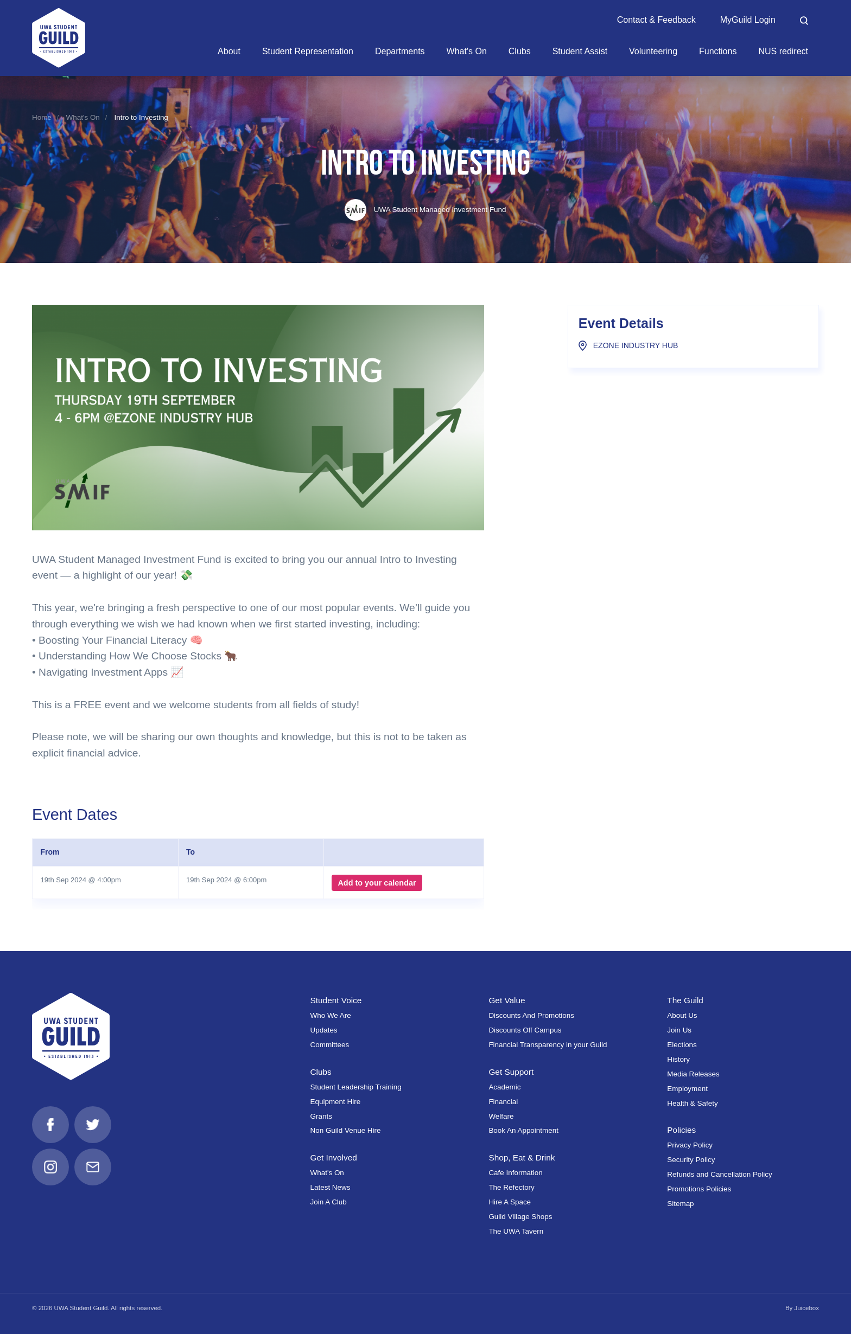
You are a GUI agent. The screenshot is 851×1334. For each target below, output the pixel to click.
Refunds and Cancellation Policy (719, 1174)
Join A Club (328, 1202)
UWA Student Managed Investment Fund (425, 210)
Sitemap (680, 1204)
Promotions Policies (699, 1189)
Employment (687, 1089)
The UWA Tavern (515, 1231)
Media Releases (693, 1074)
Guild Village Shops (520, 1217)
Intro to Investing (141, 117)
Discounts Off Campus (524, 1030)
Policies (681, 1129)
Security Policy (691, 1160)
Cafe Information (515, 1173)
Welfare (500, 1116)
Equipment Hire (335, 1102)
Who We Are (330, 1015)
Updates (324, 1030)
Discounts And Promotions (531, 1015)
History (678, 1059)
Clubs (321, 1071)
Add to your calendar (377, 882)
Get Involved (333, 1157)
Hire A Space (509, 1202)
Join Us (679, 1030)
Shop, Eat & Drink (521, 1157)
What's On (83, 117)
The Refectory (511, 1187)
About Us (682, 1015)
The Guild (685, 1000)
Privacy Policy (690, 1145)
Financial (503, 1102)
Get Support (511, 1071)
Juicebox (807, 1308)
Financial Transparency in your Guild (547, 1045)
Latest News (330, 1187)
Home (42, 117)
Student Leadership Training (356, 1087)
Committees (330, 1045)
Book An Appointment (523, 1130)
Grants (321, 1116)
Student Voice (336, 1000)
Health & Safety (692, 1103)
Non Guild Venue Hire (345, 1130)
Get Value (506, 1000)
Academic (504, 1087)
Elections (682, 1045)
